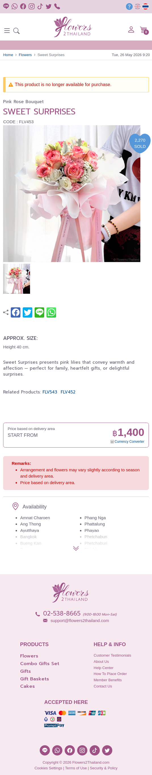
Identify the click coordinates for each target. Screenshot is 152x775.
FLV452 (68, 392)
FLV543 (50, 392)
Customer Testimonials (112, 655)
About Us (101, 661)
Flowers (25, 55)
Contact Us (103, 686)
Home (8, 55)
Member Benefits (108, 680)
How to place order (110, 674)
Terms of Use (76, 768)
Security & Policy (104, 768)
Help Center (103, 668)
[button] (16, 31)
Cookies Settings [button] (48, 768)
